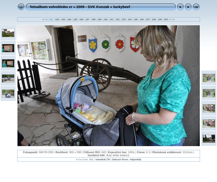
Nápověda (135, 159)
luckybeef (121, 7)
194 (129, 19)
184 (69, 19)
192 (117, 19)
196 (141, 19)
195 (135, 19)
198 (153, 19)
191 (111, 19)
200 (165, 19)
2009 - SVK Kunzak (92, 7)
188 (93, 19)
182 (57, 19)
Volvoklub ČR (102, 159)
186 (81, 19)
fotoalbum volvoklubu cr (51, 7)
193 (123, 19)
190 (105, 19)
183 (63, 19)
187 (87, 19)
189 (99, 19)
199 (160, 19)
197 (147, 19)
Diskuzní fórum (120, 159)
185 (75, 19)
